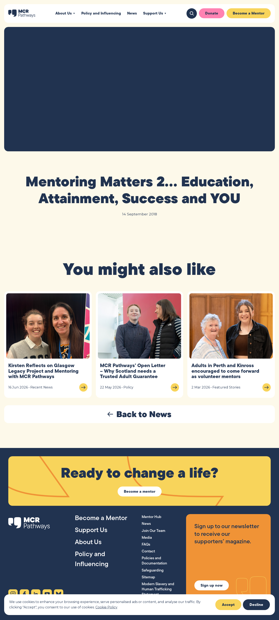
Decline (256, 604)
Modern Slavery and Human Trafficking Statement (158, 589)
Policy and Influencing (101, 13)
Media (147, 537)
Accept (228, 604)
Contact (148, 551)
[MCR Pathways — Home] (21, 13)
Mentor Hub (151, 516)
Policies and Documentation (154, 560)
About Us (63, 13)
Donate (211, 13)
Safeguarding (152, 570)
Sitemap (148, 577)
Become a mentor (139, 491)
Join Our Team (153, 530)
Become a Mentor (248, 13)
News (132, 13)
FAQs (146, 544)
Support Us (153, 13)
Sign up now (212, 585)
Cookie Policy (106, 607)
